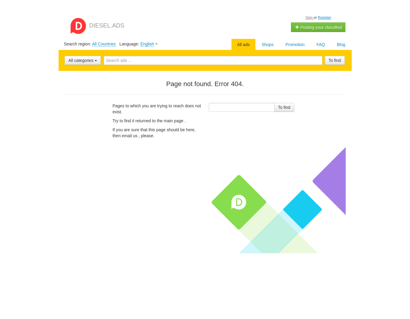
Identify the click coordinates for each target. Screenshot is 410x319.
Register (324, 18)
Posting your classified (318, 27)
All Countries (104, 44)
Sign (309, 18)
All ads (243, 44)
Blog (341, 44)
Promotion (295, 44)
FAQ (320, 44)
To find (335, 60)
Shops (268, 44)
